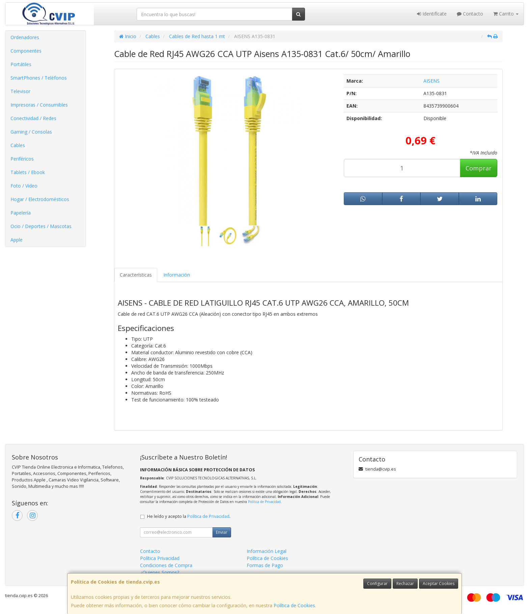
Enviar (221, 532)
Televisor (20, 91)
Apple (16, 239)
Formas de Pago (265, 565)
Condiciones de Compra (166, 565)
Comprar (479, 168)
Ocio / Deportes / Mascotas (41, 226)
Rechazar (405, 583)
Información (176, 275)
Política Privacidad (159, 558)
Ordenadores (24, 37)
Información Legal (266, 551)
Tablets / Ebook (27, 172)
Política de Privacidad (264, 501)
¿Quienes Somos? (159, 572)
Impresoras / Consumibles (39, 105)
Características (136, 275)
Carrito (506, 13)
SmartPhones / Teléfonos (38, 78)
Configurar (377, 583)
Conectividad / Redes (33, 118)
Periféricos (22, 159)
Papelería (20, 213)
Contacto (470, 13)
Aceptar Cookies (438, 583)
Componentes (25, 51)
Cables (17, 145)
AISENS (431, 81)
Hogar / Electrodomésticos (39, 199)
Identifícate (432, 13)
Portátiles (20, 64)
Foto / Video (23, 186)
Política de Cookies (294, 605)
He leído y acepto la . (188, 516)
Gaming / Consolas (31, 132)
